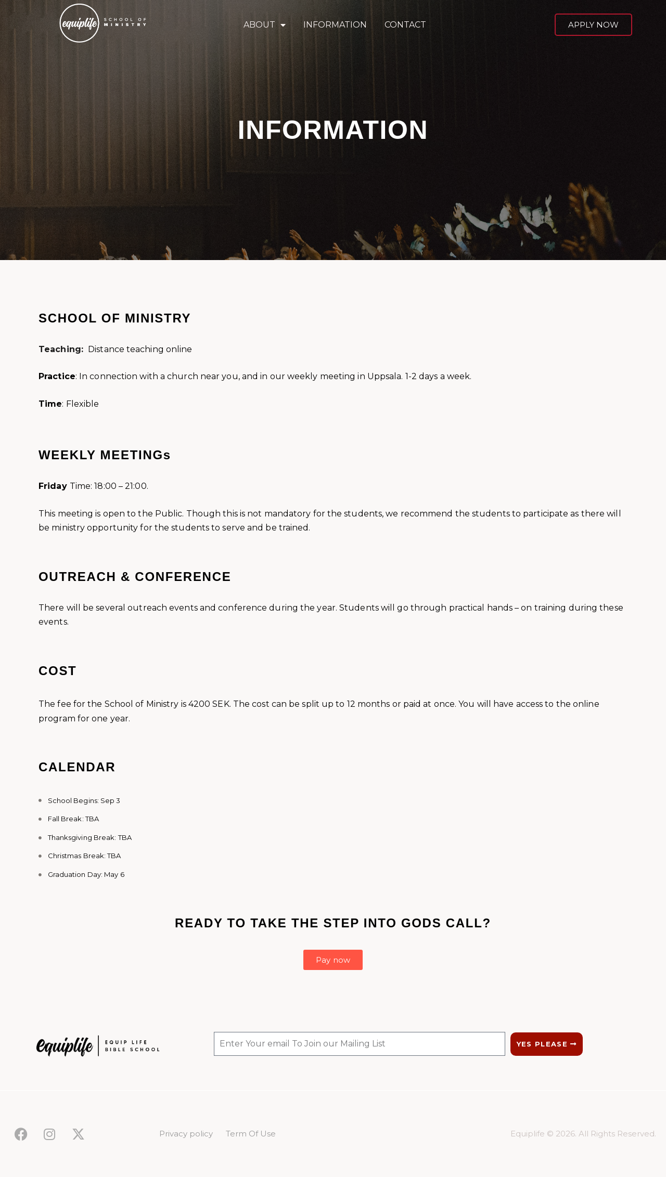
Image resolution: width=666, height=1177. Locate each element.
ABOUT (265, 25)
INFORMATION (335, 25)
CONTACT (405, 25)
